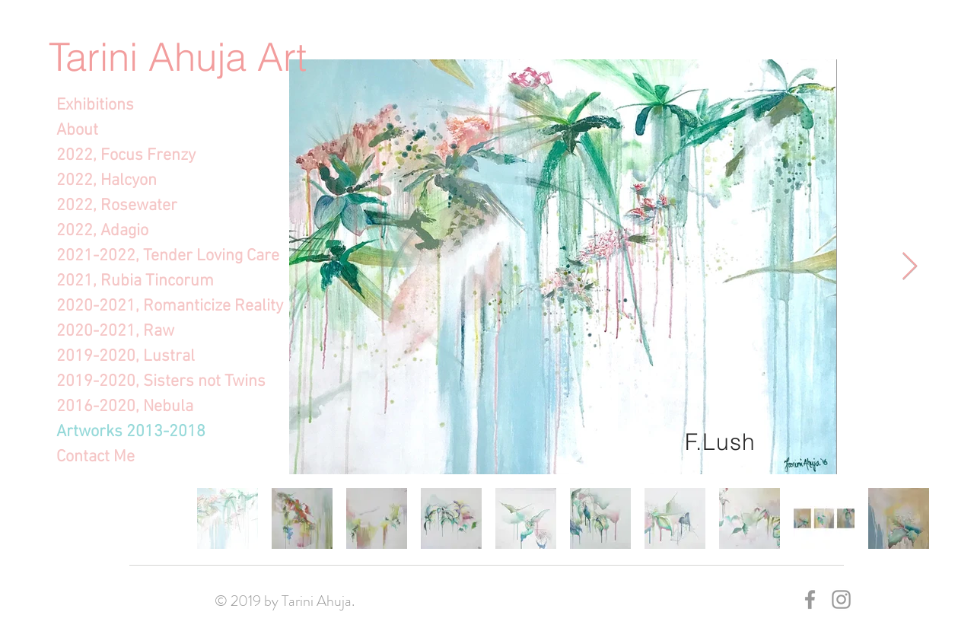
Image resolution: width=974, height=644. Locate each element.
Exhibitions (95, 105)
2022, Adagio (102, 231)
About (77, 130)
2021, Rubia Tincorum (135, 281)
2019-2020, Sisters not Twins (140, 381)
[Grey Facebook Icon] (810, 599)
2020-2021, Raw (115, 331)
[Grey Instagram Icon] (841, 599)
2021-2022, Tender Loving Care (140, 256)
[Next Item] (909, 267)
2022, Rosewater (116, 206)
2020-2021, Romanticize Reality (140, 306)
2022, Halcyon (106, 181)
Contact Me (95, 457)
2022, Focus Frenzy (126, 155)
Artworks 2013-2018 (130, 432)
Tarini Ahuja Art (178, 57)
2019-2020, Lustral (125, 356)
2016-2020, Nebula (124, 407)
